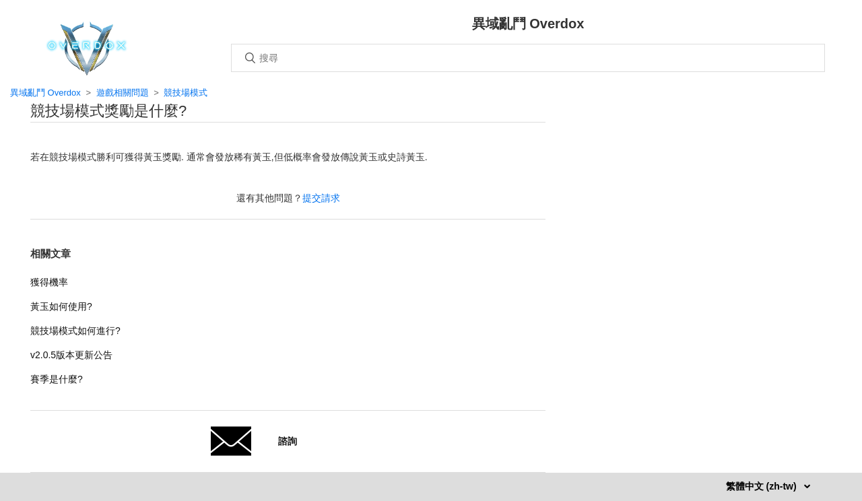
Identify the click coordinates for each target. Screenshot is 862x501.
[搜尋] (528, 57)
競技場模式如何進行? (75, 330)
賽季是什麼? (56, 379)
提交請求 (321, 198)
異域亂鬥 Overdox (45, 93)
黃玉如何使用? (61, 306)
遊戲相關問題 (122, 93)
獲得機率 (49, 282)
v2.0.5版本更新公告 (71, 354)
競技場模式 (185, 93)
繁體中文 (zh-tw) (762, 486)
